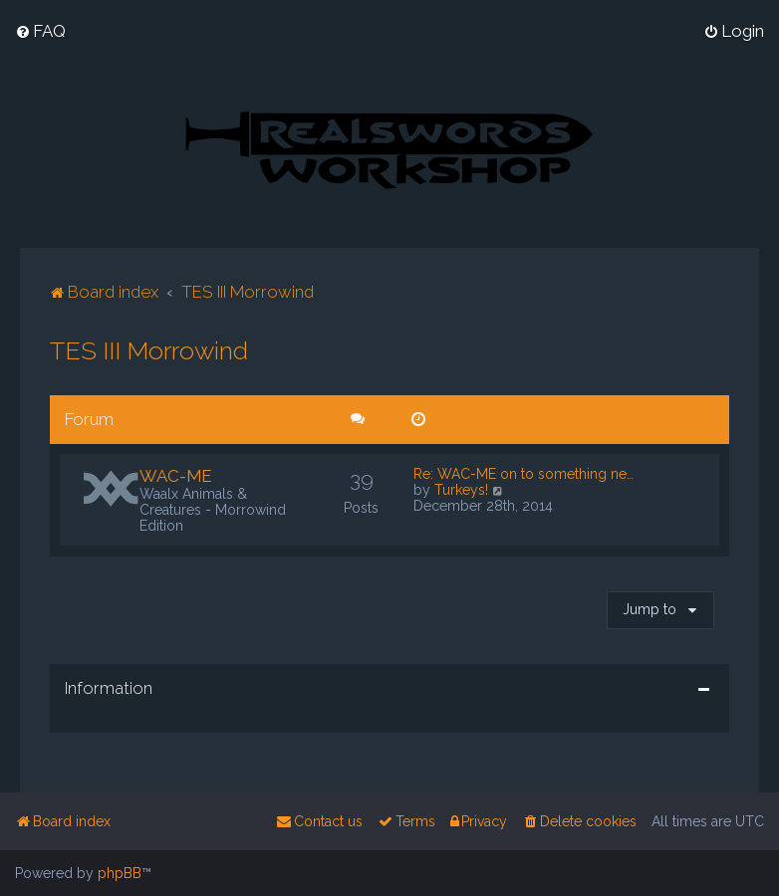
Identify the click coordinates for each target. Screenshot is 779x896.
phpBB (119, 873)
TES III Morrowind (149, 349)
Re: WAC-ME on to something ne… (523, 473)
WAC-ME (175, 475)
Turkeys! (461, 489)
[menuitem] (40, 31)
